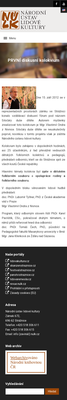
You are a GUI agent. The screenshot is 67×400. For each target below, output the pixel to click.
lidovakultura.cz (19, 261)
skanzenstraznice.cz (23, 265)
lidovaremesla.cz (20, 279)
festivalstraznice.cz (22, 270)
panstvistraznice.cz (22, 274)
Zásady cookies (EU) (23, 293)
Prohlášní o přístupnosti (25, 288)
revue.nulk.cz (18, 284)
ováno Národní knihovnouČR (26, 362)
